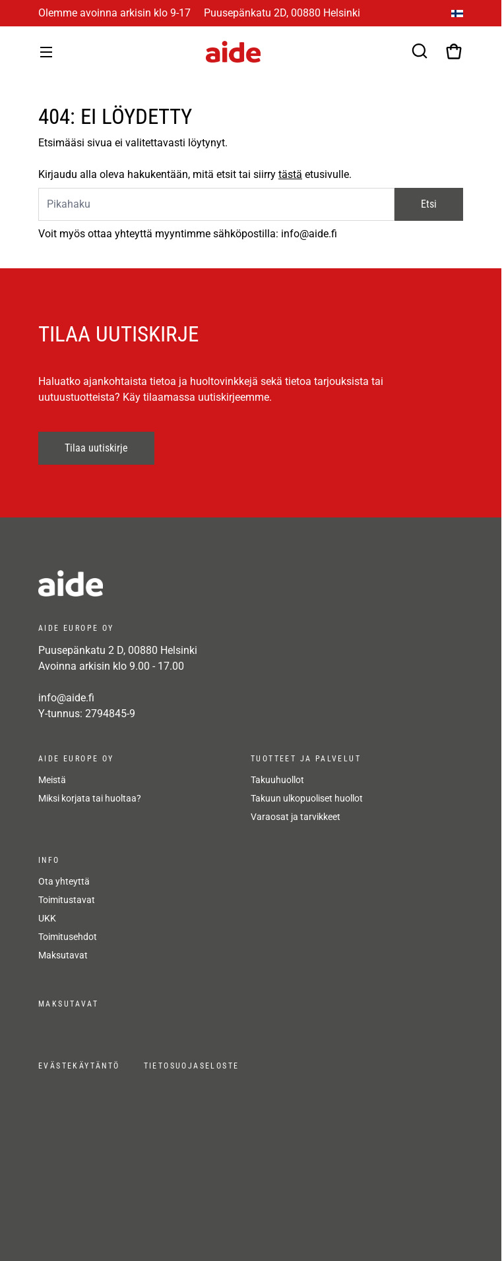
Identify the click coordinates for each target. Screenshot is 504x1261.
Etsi (429, 204)
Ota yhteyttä (64, 881)
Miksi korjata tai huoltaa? (89, 798)
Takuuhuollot (277, 780)
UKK (47, 918)
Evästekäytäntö (79, 1065)
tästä (290, 174)
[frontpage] (157, 583)
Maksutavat (63, 955)
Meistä (52, 780)
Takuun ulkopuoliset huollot (307, 798)
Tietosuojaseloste (191, 1065)
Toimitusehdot (67, 936)
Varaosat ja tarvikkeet (295, 816)
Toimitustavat (66, 899)
